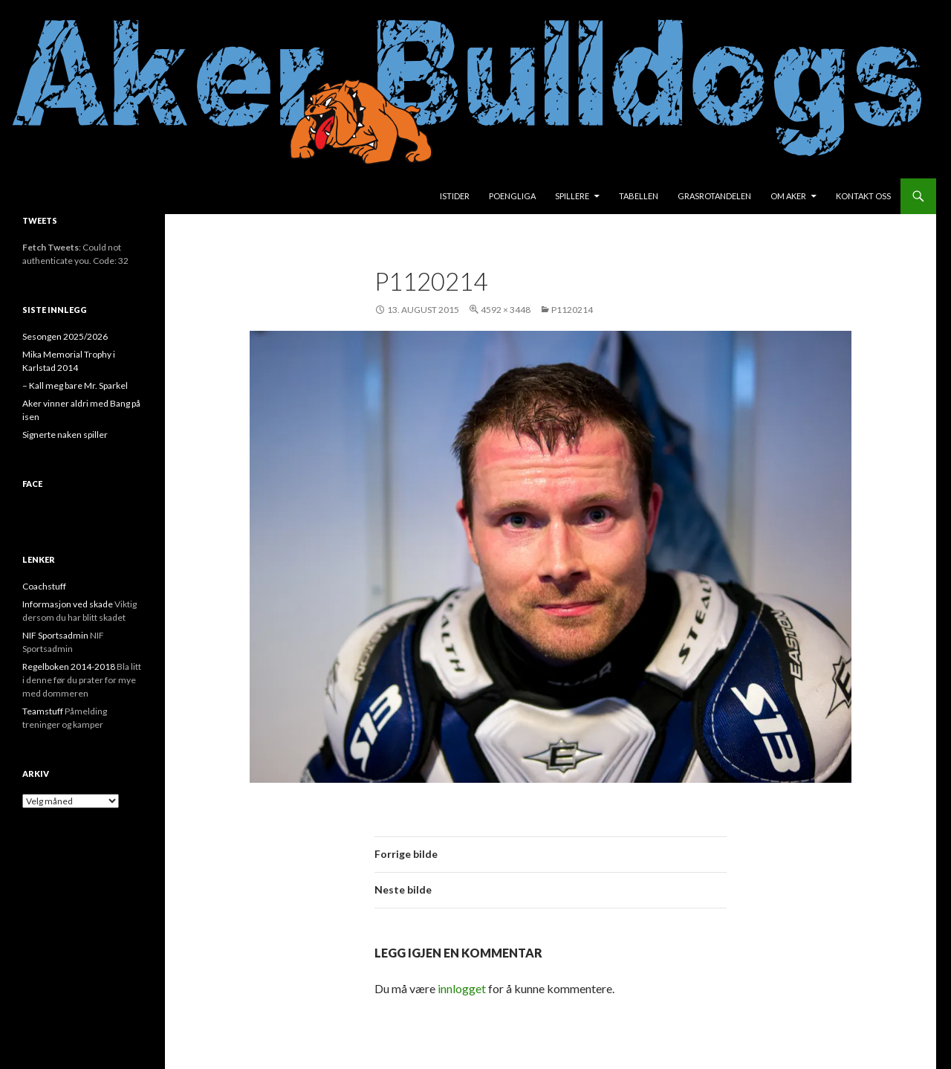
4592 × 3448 (505, 309)
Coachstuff (44, 586)
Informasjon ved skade (67, 604)
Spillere (572, 196)
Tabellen (638, 196)
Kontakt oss (863, 196)
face (32, 483)
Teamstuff (42, 711)
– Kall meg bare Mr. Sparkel (75, 385)
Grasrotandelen (714, 196)
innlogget (462, 988)
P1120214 (572, 309)
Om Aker (788, 196)
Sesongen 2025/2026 (65, 336)
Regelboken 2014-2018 (68, 666)
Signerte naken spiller (65, 434)
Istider (455, 196)
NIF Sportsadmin (55, 635)
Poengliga (512, 196)
